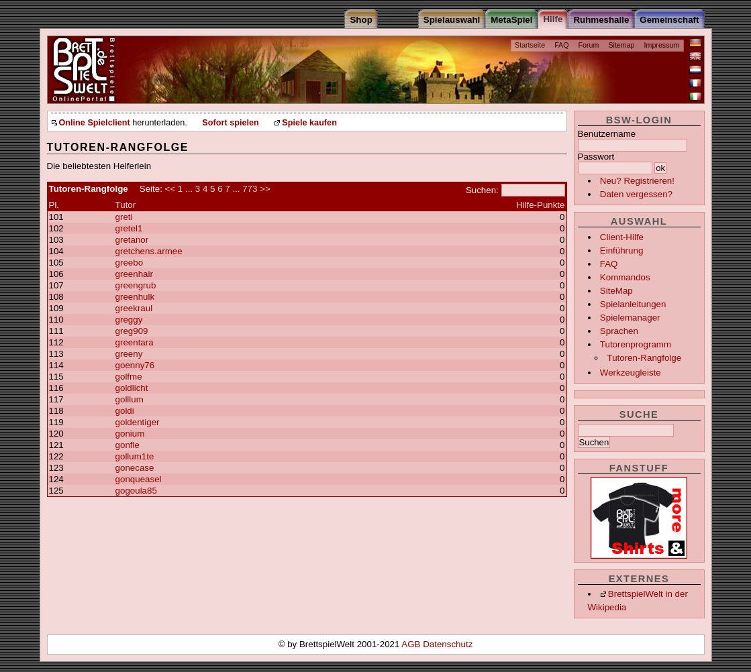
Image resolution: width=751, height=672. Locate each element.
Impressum (662, 45)
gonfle (127, 445)
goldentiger (137, 422)
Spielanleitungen (633, 304)
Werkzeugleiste (630, 373)
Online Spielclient (94, 122)
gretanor (132, 240)
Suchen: (482, 190)
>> (265, 189)
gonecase (134, 468)
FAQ (561, 45)
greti (124, 217)
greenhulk (135, 297)
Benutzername (607, 134)
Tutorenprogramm (635, 344)
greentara (134, 342)
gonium (130, 434)
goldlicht (131, 388)
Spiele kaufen (309, 122)
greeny (129, 354)
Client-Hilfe (622, 237)
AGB (412, 644)
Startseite (530, 45)
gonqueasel (138, 479)
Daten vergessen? (636, 194)
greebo (129, 263)
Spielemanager (630, 318)
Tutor (125, 205)
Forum (589, 45)
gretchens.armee (149, 251)
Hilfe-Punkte (540, 205)
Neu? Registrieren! (637, 181)
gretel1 (129, 228)
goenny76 (135, 365)
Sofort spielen (230, 122)
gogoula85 (136, 491)
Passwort (596, 157)
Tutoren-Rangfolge (644, 358)
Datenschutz (447, 644)
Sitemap (621, 45)
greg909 (131, 331)
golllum (129, 399)
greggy (129, 320)
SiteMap (616, 291)
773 (249, 189)
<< (170, 189)
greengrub (135, 285)
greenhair (134, 274)
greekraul (134, 308)
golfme (128, 377)
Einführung (621, 250)
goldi (124, 411)
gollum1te (134, 456)
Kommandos (625, 277)
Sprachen (619, 331)
